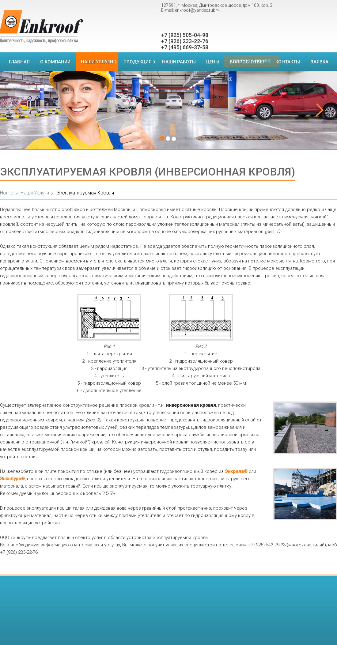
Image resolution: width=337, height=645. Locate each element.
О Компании (55, 62)
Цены (212, 62)
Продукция (137, 62)
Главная (19, 62)
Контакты (287, 62)
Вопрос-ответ (247, 62)
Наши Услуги (97, 62)
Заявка (319, 62)
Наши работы (179, 62)
